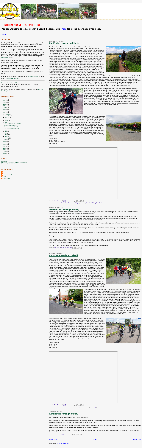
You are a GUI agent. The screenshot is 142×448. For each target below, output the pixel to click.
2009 (4, 151)
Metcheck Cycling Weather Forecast (11, 164)
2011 (4, 148)
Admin (5, 172)
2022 (4, 104)
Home (4, 34)
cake (54, 203)
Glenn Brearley (8, 174)
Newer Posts (53, 439)
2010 (4, 149)
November (7, 115)
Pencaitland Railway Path (92, 203)
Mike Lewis (7, 178)
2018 (4, 111)
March (6, 134)
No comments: (70, 201)
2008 (4, 153)
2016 (4, 139)
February (7, 136)
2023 (4, 102)
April (6, 133)
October (7, 117)
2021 (4, 105)
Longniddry (82, 203)
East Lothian (64, 203)
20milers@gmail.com (11, 78)
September (8, 119)
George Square (78, 407)
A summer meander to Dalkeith (63, 255)
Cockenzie (58, 203)
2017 (4, 112)
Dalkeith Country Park (62, 407)
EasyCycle (4, 57)
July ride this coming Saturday (63, 413)
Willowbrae (104, 407)
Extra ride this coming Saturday (64, 209)
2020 (4, 107)
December (7, 114)
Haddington (76, 203)
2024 (4, 100)
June (6, 130)
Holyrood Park (85, 407)
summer (99, 407)
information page (33, 76)
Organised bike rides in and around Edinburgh (14, 162)
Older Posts (137, 439)
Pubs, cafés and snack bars (10, 83)
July (6, 122)
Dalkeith (55, 407)
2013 (4, 144)
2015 (4, 141)
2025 (4, 99)
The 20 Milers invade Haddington (64, 43)
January (7, 138)
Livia (5, 176)
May (6, 131)
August (7, 120)
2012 (4, 146)
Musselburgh (93, 407)
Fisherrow (70, 203)
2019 (4, 109)
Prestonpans (102, 203)
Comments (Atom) (62, 443)
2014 (4, 143)
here (64, 29)
